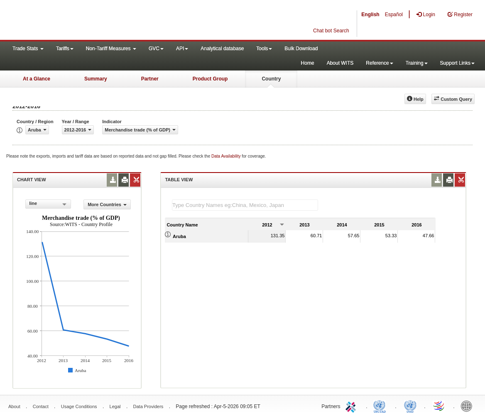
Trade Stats (28, 48)
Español (394, 14)
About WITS (340, 63)
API (182, 48)
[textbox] (245, 205)
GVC (156, 48)
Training (417, 63)
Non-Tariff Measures (111, 48)
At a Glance (36, 79)
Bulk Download (301, 48)
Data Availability (226, 156)
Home (307, 63)
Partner (150, 79)
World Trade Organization (439, 405)
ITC (352, 405)
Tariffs (64, 48)
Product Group (210, 79)
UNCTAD (381, 405)
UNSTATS (410, 405)
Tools (264, 48)
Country (271, 79)
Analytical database (222, 48)
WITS (83, 20)
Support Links (457, 63)
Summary (95, 79)
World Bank (468, 405)
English (370, 14)
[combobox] (48, 204)
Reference (379, 63)
